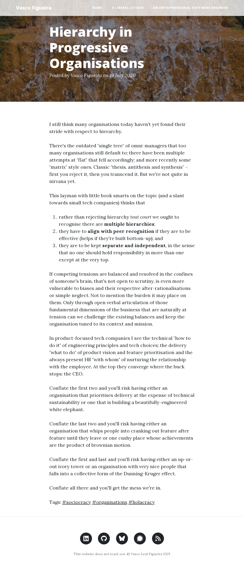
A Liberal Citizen (128, 8)
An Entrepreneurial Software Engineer (190, 8)
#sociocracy (76, 502)
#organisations (109, 502)
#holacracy (141, 502)
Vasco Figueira (33, 8)
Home (97, 8)
